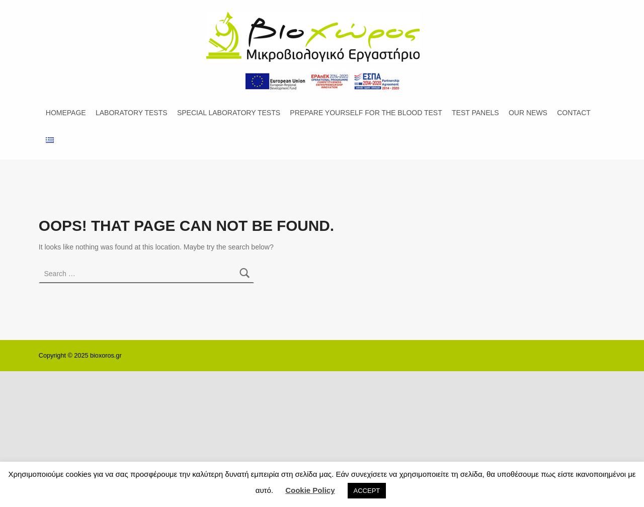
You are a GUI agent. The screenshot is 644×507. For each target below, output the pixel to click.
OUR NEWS (528, 113)
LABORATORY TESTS (132, 113)
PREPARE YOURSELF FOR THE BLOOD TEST (366, 113)
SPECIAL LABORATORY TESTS (228, 113)
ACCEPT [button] (367, 490)
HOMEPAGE (66, 113)
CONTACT (574, 113)
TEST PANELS (475, 113)
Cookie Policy (310, 490)
